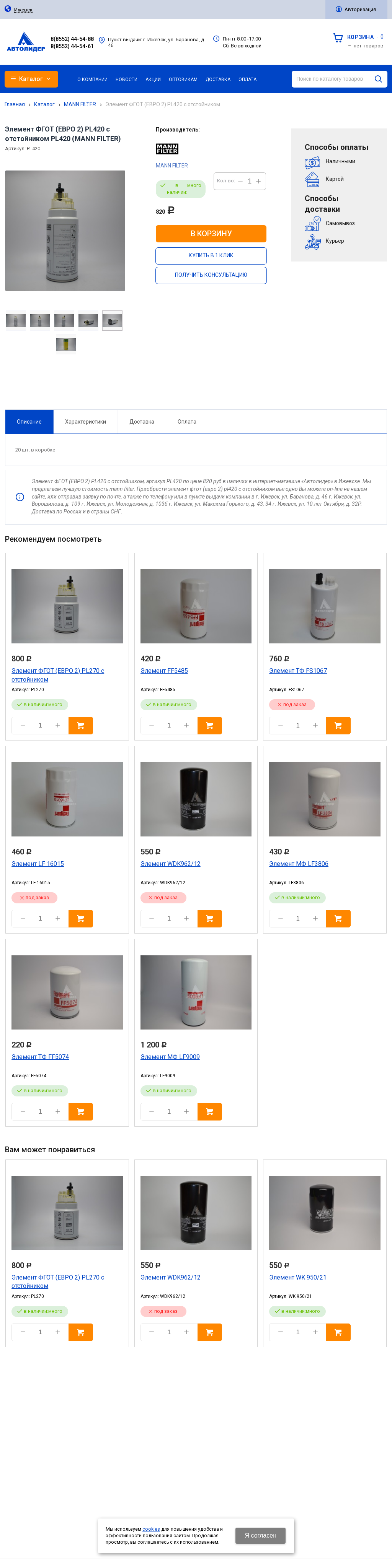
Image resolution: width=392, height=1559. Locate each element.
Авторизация (360, 9)
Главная (15, 104)
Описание (28, 382)
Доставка (141, 382)
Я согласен (260, 1535)
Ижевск (23, 10)
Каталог (44, 104)
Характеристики (85, 382)
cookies (151, 1529)
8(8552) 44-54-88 (72, 39)
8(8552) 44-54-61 (72, 46)
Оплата (186, 382)
